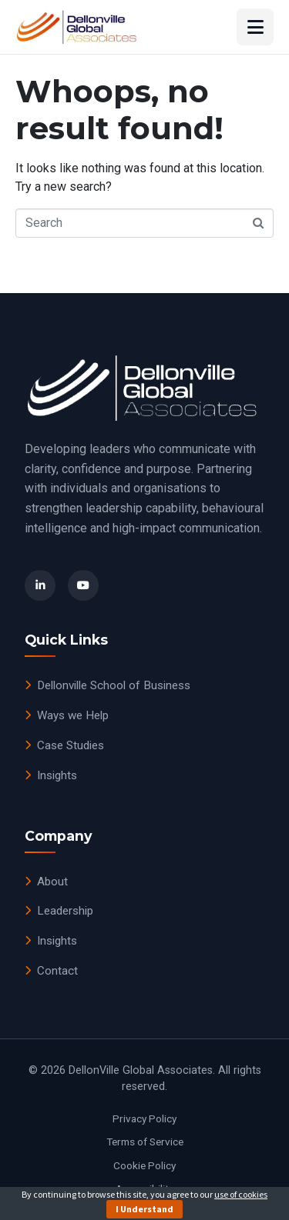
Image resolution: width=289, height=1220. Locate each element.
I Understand (144, 1209)
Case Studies (64, 745)
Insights (51, 775)
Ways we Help (67, 715)
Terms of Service (144, 1141)
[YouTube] (83, 585)
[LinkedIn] (40, 585)
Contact (51, 971)
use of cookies (240, 1194)
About (46, 881)
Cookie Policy (144, 1165)
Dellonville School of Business (107, 685)
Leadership (59, 911)
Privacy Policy (144, 1118)
